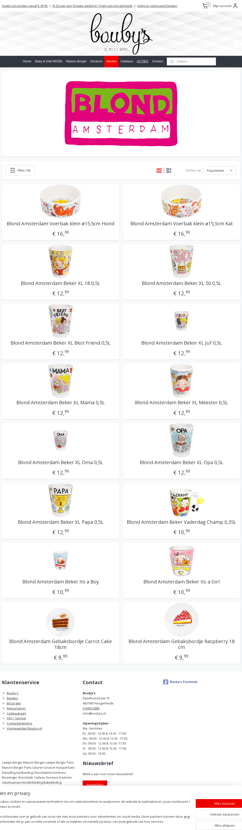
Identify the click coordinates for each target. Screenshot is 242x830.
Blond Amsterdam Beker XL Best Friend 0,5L (61, 343)
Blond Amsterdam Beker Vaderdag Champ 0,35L (181, 522)
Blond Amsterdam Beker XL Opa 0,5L (181, 462)
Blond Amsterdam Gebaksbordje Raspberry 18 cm (181, 644)
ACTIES (142, 61)
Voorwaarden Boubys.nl (24, 728)
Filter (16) (20, 170)
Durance (96, 61)
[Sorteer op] (219, 170)
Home (27, 61)
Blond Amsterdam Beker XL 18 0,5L (60, 283)
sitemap (133, 821)
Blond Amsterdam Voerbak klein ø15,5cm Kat (181, 223)
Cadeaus (127, 61)
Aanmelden (95, 784)
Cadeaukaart (16, 713)
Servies (111, 61)
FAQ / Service (16, 718)
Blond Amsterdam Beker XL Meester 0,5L (181, 402)
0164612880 (91, 708)
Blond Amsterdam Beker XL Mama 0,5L (60, 402)
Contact (157, 61)
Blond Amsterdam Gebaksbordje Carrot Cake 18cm (60, 644)
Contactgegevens (19, 723)
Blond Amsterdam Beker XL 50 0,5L (181, 283)
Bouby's (13, 693)
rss (143, 821)
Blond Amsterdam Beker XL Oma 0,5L (60, 462)
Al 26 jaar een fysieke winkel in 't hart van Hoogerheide (92, 6)
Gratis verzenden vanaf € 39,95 (25, 6)
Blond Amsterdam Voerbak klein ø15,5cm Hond (60, 223)
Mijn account (225, 6)
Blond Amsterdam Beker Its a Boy (60, 582)
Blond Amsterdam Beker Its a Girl (181, 582)
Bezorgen (14, 703)
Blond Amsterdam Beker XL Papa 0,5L (60, 522)
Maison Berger (76, 61)
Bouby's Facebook (180, 682)
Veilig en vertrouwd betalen (157, 6)
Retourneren (16, 708)
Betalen (12, 698)
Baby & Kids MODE (48, 61)
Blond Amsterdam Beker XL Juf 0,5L (181, 343)
